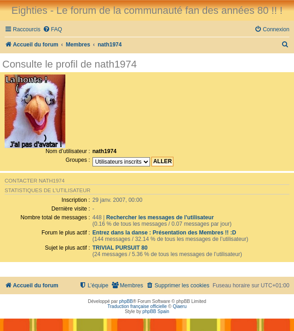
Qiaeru (179, 306)
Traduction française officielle (137, 306)
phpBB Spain (155, 311)
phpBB (126, 301)
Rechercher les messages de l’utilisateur (160, 217)
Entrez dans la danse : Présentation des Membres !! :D (164, 232)
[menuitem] (52, 29)
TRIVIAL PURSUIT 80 (120, 248)
